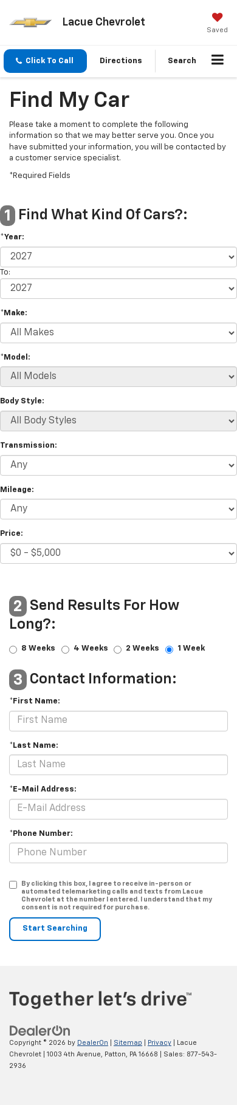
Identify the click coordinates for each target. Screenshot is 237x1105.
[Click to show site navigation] (218, 61)
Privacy (159, 1042)
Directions (121, 61)
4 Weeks (91, 649)
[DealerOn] (40, 1031)
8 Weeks (38, 649)
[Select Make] (118, 333)
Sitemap (128, 1042)
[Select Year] (118, 257)
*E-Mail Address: (43, 789)
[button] (45, 61)
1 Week (191, 649)
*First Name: (34, 701)
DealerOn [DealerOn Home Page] (92, 1042)
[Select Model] (118, 376)
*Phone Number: (41, 834)
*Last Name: (33, 746)
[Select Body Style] (118, 421)
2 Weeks (142, 649)
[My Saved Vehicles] (217, 24)
